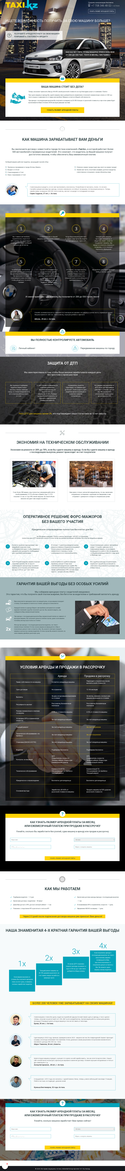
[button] (5, 1166)
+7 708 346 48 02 (101, 5)
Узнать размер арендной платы (102, 11)
